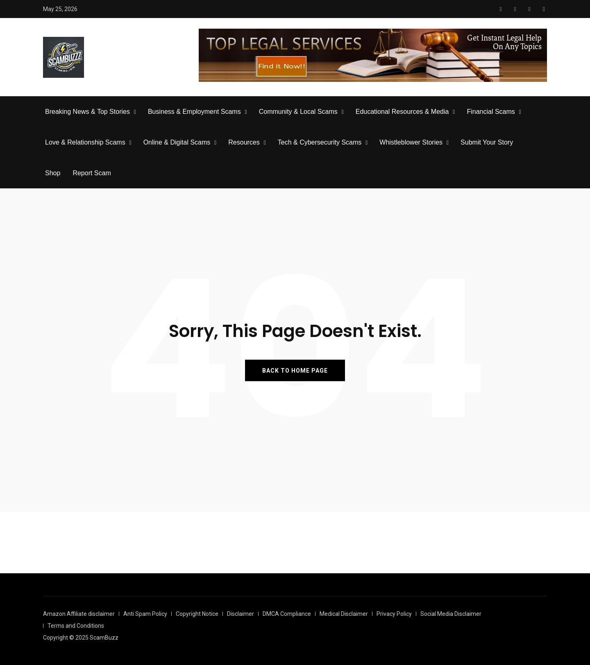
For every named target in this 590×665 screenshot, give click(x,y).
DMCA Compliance (287, 614)
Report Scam (92, 173)
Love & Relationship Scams (85, 142)
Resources (243, 142)
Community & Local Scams (298, 111)
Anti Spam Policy (145, 614)
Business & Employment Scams (194, 111)
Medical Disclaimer (344, 614)
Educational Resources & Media (402, 111)
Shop (52, 173)
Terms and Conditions (76, 625)
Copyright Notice (197, 614)
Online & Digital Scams (177, 142)
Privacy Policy (394, 614)
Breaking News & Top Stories (87, 111)
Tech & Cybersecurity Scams (320, 142)
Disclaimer (240, 614)
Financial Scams (491, 111)
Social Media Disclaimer (450, 614)
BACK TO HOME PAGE (295, 370)
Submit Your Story (487, 142)
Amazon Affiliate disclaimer (79, 614)
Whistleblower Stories (410, 142)
